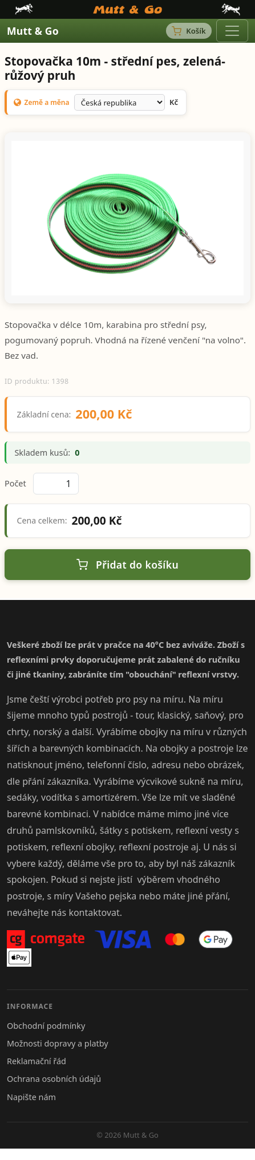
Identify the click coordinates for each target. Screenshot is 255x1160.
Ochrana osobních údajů (54, 1078)
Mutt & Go (33, 31)
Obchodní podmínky (46, 1025)
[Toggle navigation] (232, 30)
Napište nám (31, 1097)
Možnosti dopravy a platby (57, 1043)
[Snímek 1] (127, 287)
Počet (15, 483)
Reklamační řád (36, 1061)
